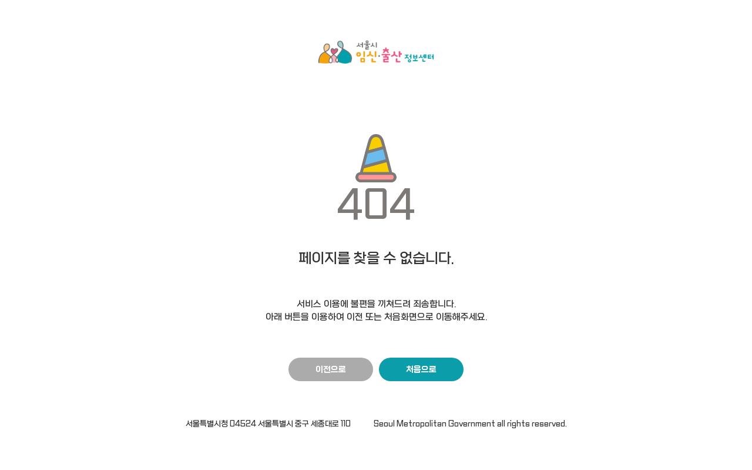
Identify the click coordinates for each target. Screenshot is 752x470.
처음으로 (421, 369)
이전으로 (330, 369)
